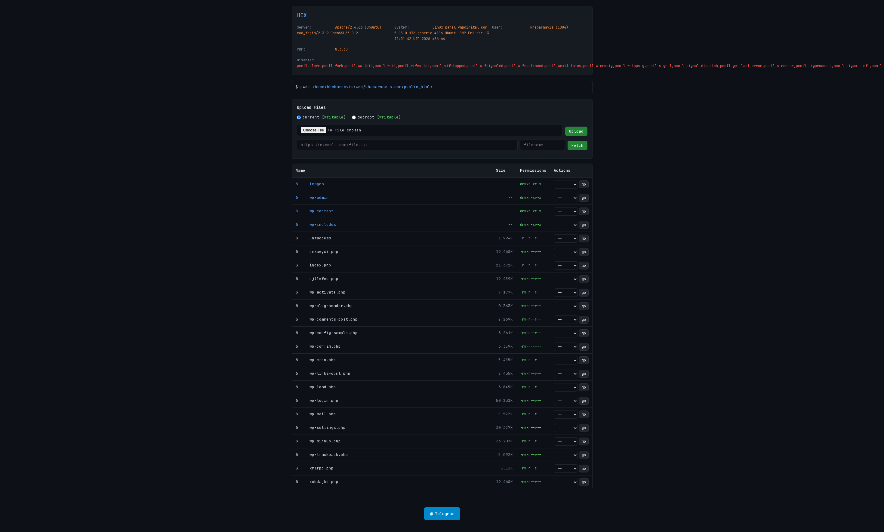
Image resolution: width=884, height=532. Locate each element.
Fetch (577, 145)
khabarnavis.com (383, 86)
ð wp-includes (316, 224)
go (584, 184)
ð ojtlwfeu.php (317, 278)
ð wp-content (315, 211)
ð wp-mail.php (316, 414)
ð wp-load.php (316, 386)
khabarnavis (340, 86)
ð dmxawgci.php (317, 251)
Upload (576, 131)
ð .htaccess (313, 238)
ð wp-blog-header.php (324, 305)
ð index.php (313, 265)
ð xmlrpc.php (315, 468)
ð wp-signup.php (318, 441)
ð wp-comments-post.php (327, 319)
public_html (417, 86)
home (320, 86)
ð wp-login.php (317, 400)
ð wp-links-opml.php (323, 373)
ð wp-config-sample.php (327, 332)
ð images (310, 183)
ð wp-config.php (318, 346)
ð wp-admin (312, 197)
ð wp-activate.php (321, 292)
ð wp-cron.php (316, 359)
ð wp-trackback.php (322, 454)
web (359, 86)
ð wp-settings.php (321, 427)
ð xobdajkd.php (317, 481)
